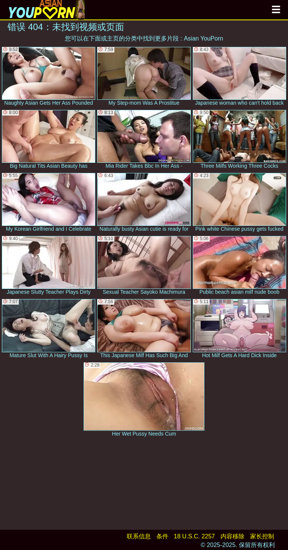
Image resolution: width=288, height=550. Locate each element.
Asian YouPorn (203, 38)
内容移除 (232, 536)
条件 (162, 536)
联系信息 (139, 536)
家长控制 (262, 536)
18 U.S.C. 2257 (194, 536)
